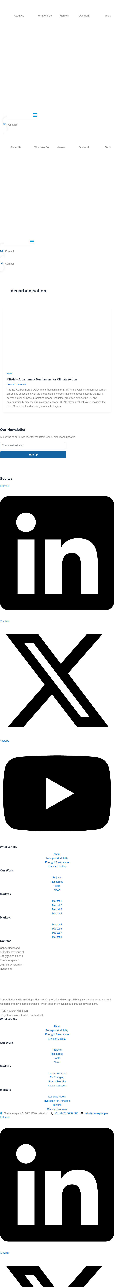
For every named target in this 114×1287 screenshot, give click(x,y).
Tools (108, 15)
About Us (19, 15)
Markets (64, 15)
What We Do (45, 15)
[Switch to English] (7, 133)
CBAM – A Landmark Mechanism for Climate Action (42, 379)
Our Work (84, 15)
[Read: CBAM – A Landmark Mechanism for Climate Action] (57, 337)
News (9, 373)
